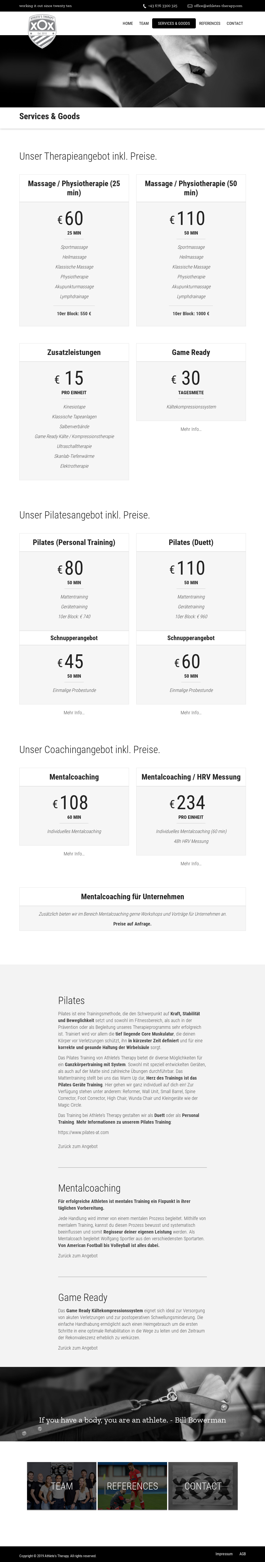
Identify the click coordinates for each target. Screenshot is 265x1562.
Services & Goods (174, 23)
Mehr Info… (191, 429)
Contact (235, 23)
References (209, 23)
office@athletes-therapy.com (215, 5)
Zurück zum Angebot (78, 1146)
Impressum (224, 1554)
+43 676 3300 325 (159, 5)
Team (144, 23)
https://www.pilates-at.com (83, 1132)
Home (128, 23)
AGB (242, 1554)
